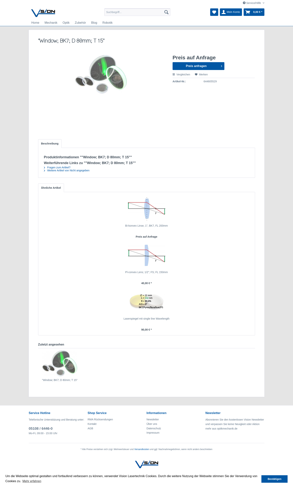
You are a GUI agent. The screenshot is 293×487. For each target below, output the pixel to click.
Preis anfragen (204, 65)
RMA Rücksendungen (100, 419)
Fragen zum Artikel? (57, 167)
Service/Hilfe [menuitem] (252, 2)
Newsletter (153, 419)
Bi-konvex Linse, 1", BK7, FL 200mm (146, 225)
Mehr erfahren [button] (31, 481)
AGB (90, 428)
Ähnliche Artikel (51, 187)
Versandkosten (141, 449)
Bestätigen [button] (274, 478)
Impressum (153, 432)
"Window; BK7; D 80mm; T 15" (60, 380)
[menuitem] (137, 12)
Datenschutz (154, 428)
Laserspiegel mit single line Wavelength (146, 318)
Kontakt (92, 423)
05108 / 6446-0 (41, 428)
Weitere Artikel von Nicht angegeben (67, 170)
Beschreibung (50, 143)
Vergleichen (181, 74)
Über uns (152, 423)
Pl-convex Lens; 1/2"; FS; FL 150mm (146, 272)
